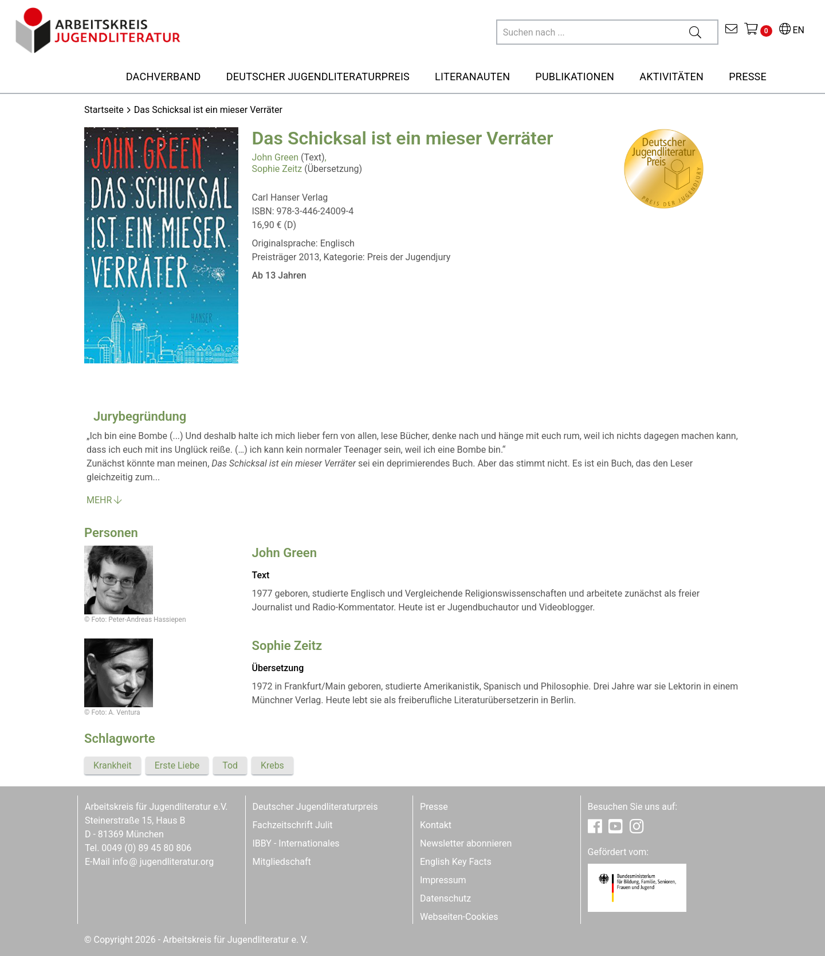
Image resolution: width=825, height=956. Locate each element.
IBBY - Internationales (296, 843)
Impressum (443, 880)
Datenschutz (445, 898)
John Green (275, 157)
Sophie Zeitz (277, 168)
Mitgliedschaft (282, 861)
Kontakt (435, 825)
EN (791, 30)
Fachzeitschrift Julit (293, 825)
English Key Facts (456, 861)
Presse (434, 806)
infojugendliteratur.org (163, 861)
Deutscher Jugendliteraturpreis (315, 806)
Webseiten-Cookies (459, 916)
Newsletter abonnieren (466, 843)
